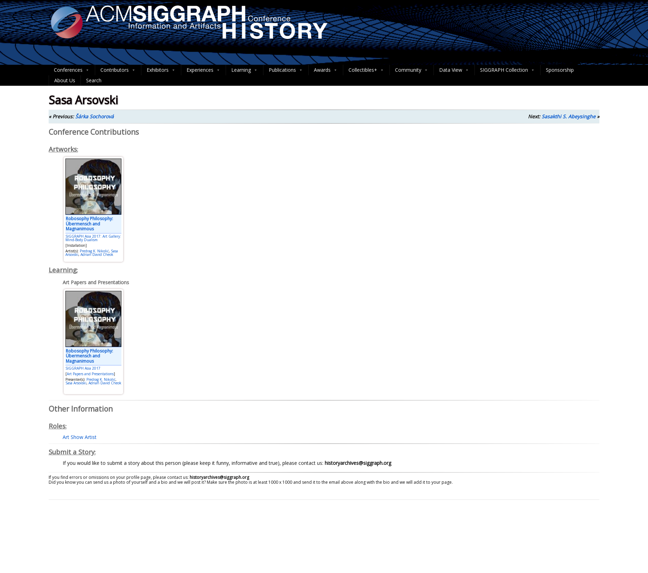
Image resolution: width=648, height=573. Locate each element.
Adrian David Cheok (96, 254)
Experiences (203, 70)
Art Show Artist (80, 437)
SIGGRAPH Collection (507, 70)
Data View (454, 70)
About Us (64, 80)
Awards (326, 70)
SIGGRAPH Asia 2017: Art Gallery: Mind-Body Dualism (93, 238)
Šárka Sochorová (94, 116)
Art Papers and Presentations (90, 373)
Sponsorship (560, 70)
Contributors (118, 70)
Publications (286, 70)
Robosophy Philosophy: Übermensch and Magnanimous (89, 224)
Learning (244, 70)
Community (411, 70)
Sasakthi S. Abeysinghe (569, 116)
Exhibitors (161, 70)
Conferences (72, 70)
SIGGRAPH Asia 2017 (82, 368)
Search (93, 80)
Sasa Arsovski (75, 382)
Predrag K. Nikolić (94, 251)
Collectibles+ (366, 70)
